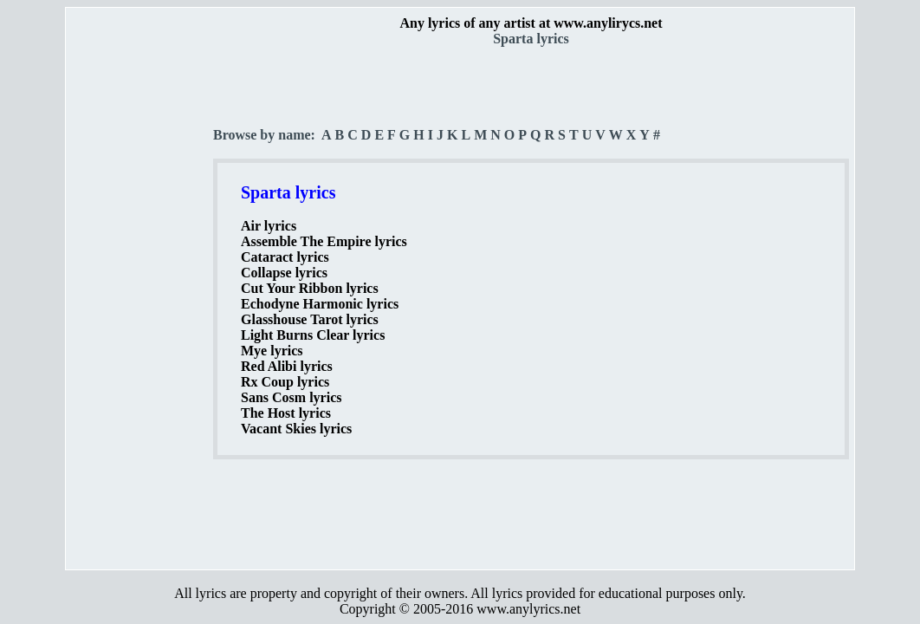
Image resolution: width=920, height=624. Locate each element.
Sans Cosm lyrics (291, 397)
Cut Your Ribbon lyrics (310, 288)
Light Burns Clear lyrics (313, 335)
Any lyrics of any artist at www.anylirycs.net (530, 23)
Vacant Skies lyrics (296, 428)
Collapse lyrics (284, 272)
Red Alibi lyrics (287, 366)
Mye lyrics (272, 350)
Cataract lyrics (285, 257)
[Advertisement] (140, 304)
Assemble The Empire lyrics (324, 241)
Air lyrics (268, 225)
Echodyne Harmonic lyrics (319, 303)
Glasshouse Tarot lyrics (310, 319)
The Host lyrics (286, 413)
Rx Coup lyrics (285, 381)
